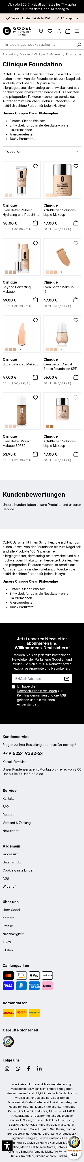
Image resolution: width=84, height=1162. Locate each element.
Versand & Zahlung (17, 823)
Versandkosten (21, 1088)
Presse (8, 926)
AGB (63, 695)
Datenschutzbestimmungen (37, 691)
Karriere (9, 918)
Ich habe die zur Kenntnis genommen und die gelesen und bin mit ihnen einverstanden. (41, 695)
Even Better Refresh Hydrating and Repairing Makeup (22, 210)
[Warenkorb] (67, 31)
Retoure (9, 815)
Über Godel (11, 910)
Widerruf (9, 886)
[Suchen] (79, 44)
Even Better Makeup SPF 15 (62, 286)
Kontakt (8, 798)
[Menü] (76, 31)
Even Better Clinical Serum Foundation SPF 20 (62, 364)
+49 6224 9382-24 (23, 753)
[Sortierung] (42, 151)
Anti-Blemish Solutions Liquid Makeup (62, 209)
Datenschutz (12, 862)
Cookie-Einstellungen (18, 870)
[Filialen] (41, 31)
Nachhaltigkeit (13, 934)
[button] (7, 1145)
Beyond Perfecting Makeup (22, 286)
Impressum (10, 854)
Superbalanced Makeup (22, 361)
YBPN (7, 942)
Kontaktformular (14, 762)
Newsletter (11, 831)
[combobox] (37, 44)
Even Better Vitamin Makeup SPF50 (22, 441)
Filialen (8, 950)
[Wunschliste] (49, 31)
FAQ (6, 806)
